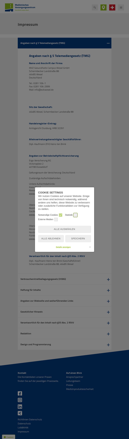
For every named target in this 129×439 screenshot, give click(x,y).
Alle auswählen (64, 229)
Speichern (78, 238)
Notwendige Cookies (50, 215)
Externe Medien (48, 219)
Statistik (71, 215)
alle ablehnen (51, 238)
